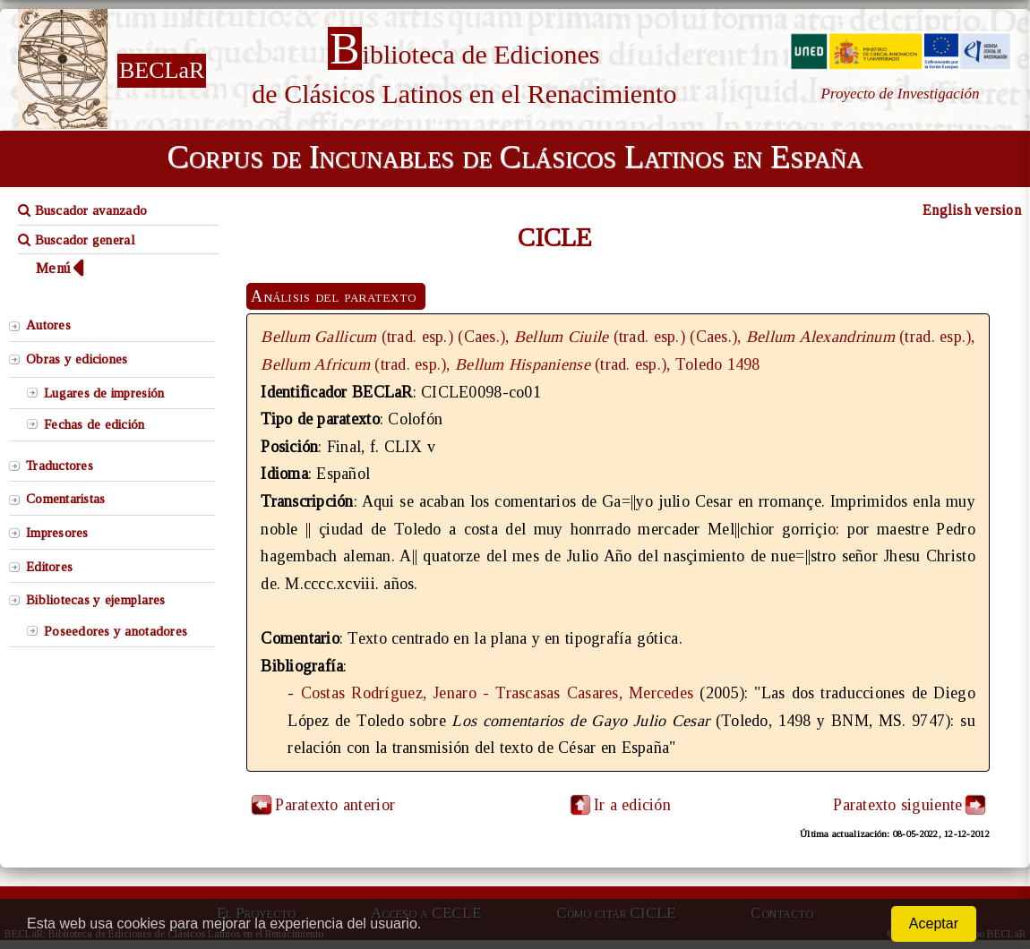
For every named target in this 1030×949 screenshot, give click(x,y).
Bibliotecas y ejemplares (95, 600)
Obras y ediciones (77, 359)
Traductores (59, 465)
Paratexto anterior (335, 805)
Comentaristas (65, 499)
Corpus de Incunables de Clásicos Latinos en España (515, 157)
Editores (49, 567)
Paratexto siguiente (897, 805)
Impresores (57, 533)
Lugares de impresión (104, 393)
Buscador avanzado (82, 210)
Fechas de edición (94, 424)
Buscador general (76, 240)
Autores (48, 325)
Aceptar (933, 923)
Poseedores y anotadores (115, 631)
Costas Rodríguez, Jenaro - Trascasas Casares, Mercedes (497, 693)
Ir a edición (619, 805)
